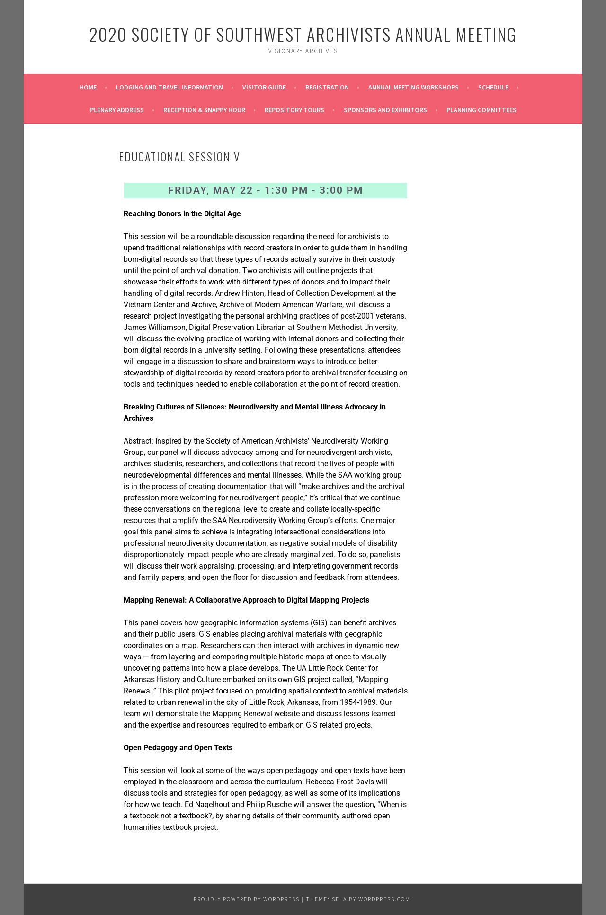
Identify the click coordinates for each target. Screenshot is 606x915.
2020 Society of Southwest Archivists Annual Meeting (303, 33)
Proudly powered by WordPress (247, 899)
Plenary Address (117, 110)
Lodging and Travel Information (169, 87)
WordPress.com (384, 899)
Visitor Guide (264, 87)
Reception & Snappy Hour (204, 110)
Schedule (493, 87)
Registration (327, 87)
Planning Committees (481, 110)
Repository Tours (294, 110)
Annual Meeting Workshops (413, 87)
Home (88, 87)
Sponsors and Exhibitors (385, 110)
